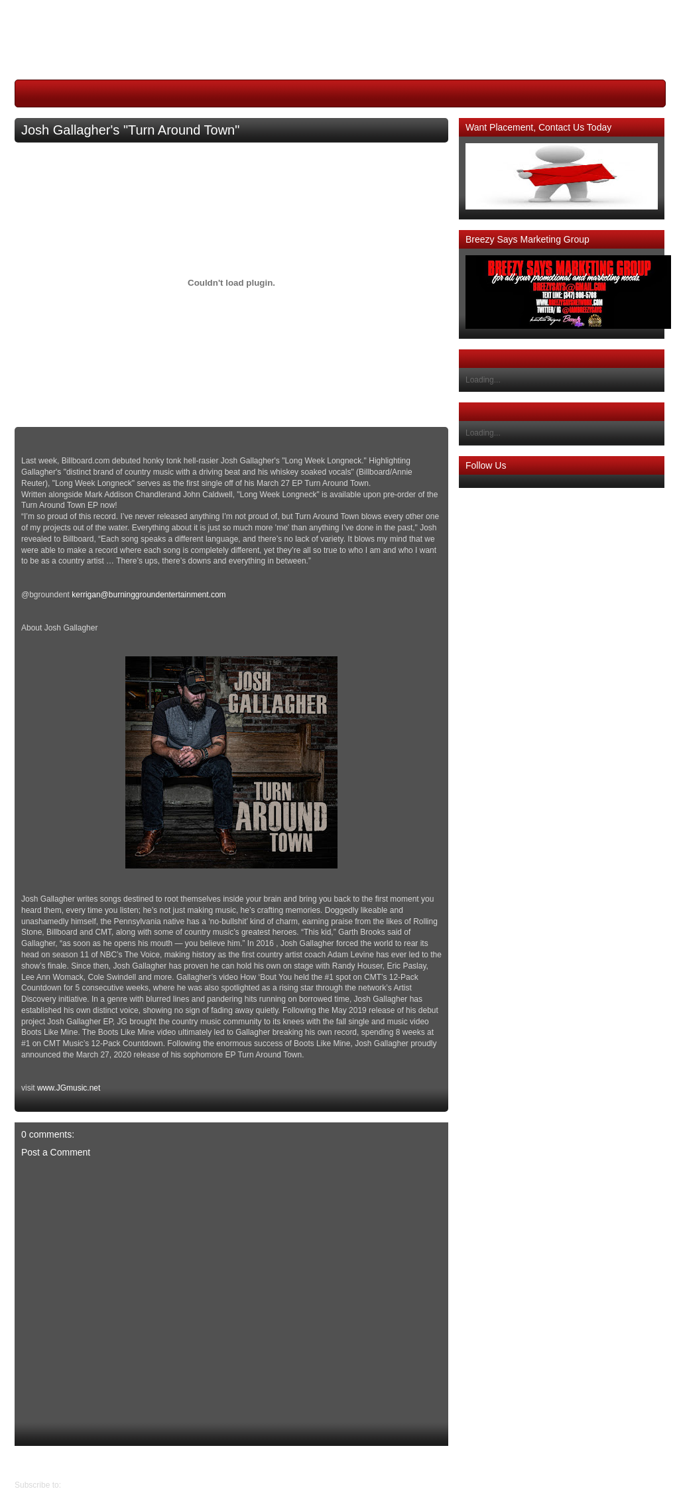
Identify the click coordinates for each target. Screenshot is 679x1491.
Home (234, 1462)
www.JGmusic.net (68, 1088)
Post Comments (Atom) (104, 1485)
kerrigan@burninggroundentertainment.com (148, 594)
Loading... (483, 380)
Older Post (33, 1462)
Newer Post (438, 1462)
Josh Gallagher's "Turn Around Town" (130, 130)
